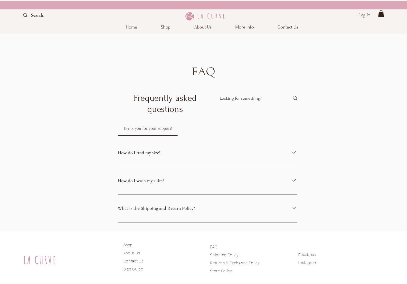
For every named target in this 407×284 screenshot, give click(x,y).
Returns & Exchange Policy (235, 263)
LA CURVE (40, 260)
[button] (245, 27)
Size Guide (133, 269)
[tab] (148, 128)
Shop (127, 245)
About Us (132, 253)
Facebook (307, 254)
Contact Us (133, 261)
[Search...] (43, 15)
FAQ (213, 247)
